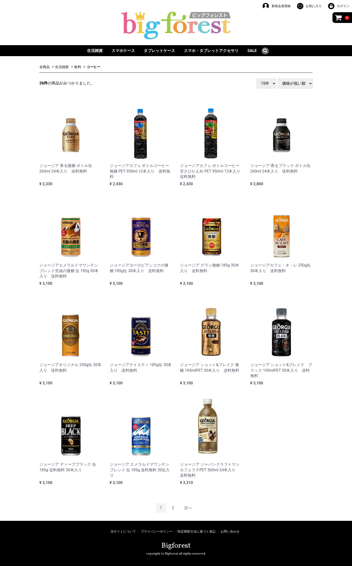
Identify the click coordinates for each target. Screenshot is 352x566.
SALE (252, 50)
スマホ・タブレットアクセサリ (211, 50)
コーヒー (93, 67)
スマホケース (123, 50)
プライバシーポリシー (157, 531)
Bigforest (176, 546)
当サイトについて (123, 531)
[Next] (188, 508)
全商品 (44, 67)
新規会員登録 (276, 6)
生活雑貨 (95, 50)
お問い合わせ (230, 531)
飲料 (77, 67)
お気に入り (309, 6)
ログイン (339, 6)
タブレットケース (159, 50)
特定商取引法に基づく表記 (196, 531)
